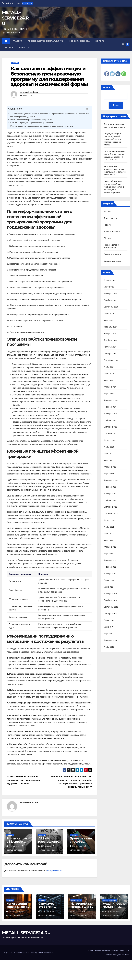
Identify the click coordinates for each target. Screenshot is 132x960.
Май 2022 (108, 540)
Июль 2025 (109, 313)
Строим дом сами (112, 261)
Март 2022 (109, 553)
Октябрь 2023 (110, 427)
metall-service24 (30, 92)
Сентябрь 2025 (111, 307)
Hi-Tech (9, 47)
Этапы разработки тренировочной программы (31, 120)
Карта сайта (124, 950)
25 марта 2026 (80, 911)
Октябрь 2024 (110, 353)
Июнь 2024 (109, 373)
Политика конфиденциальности (117, 955)
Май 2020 (108, 587)
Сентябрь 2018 (111, 607)
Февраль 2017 (110, 640)
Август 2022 (109, 520)
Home (90, 950)
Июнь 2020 (109, 580)
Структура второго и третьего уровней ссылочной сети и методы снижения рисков (113, 139)
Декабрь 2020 (110, 573)
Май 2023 (108, 460)
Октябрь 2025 (110, 300)
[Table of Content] (88, 109)
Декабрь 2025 (110, 293)
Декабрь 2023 (110, 413)
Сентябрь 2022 (111, 513)
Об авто (100, 41)
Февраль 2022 (111, 560)
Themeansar (48, 952)
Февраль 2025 (111, 327)
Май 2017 (108, 627)
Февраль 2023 (111, 480)
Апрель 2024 (110, 387)
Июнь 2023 (109, 453)
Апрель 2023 (110, 467)
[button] (123, 44)
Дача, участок (110, 218)
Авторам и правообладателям (106, 950)
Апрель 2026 (110, 280)
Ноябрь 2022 (110, 500)
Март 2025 (109, 320)
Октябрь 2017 (110, 613)
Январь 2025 (110, 333)
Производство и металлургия (45, 41)
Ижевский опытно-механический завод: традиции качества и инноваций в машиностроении (114, 187)
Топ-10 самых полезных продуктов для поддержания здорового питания (24, 780)
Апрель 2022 (110, 547)
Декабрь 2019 (110, 593)
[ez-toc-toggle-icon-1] (86, 109)
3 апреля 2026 (48, 911)
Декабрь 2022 (110, 493)
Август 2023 (109, 440)
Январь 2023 (110, 487)
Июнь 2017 (109, 620)
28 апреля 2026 (16, 911)
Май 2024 (108, 380)
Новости (24, 47)
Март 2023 (109, 473)
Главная (17, 41)
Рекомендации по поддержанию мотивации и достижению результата (41, 126)
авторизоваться (54, 871)
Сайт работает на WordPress (13, 952)
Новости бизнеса (79, 41)
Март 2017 (109, 633)
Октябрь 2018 (110, 600)
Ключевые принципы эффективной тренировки (31, 123)
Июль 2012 (109, 647)
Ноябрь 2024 (110, 347)
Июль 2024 (109, 367)
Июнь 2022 (109, 533)
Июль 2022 (109, 527)
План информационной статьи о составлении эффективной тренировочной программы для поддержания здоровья (49, 115)
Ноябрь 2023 (110, 420)
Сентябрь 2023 (111, 433)
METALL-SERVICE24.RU (15, 18)
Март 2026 (109, 287)
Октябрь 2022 (110, 507)
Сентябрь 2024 (111, 360)
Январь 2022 (110, 567)
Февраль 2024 (111, 400)
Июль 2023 (109, 447)
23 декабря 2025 (113, 911)
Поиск (107, 87)
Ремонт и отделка (112, 254)
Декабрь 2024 (110, 340)
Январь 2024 (110, 407)
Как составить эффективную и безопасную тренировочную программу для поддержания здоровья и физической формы (49, 76)
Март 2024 (109, 393)
